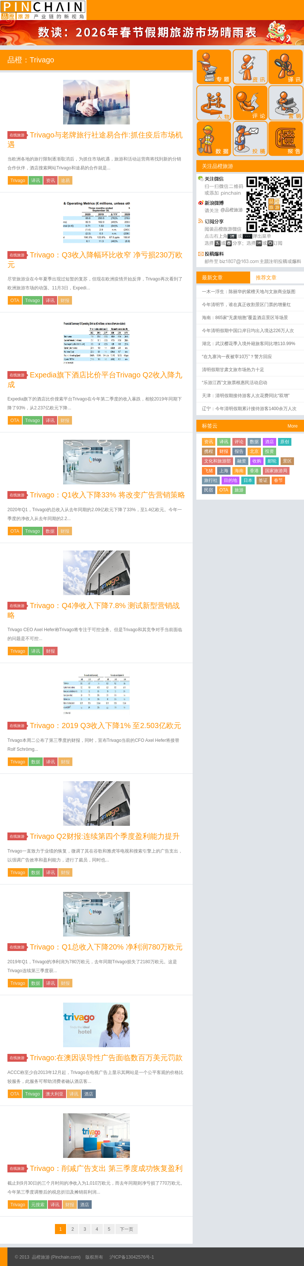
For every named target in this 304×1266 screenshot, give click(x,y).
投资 (269, 451)
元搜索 (38, 1204)
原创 (284, 441)
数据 (50, 531)
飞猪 (208, 470)
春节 (278, 480)
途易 (65, 180)
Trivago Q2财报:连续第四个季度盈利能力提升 (105, 836)
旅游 (239, 490)
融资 (241, 461)
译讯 (35, 180)
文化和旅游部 (217, 461)
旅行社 (211, 480)
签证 (263, 480)
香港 (254, 470)
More (293, 426)
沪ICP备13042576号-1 (131, 1257)
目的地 (230, 480)
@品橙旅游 (231, 209)
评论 (239, 441)
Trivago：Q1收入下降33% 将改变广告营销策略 (107, 495)
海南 (239, 470)
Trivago (17, 180)
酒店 (88, 1094)
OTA (14, 300)
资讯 (50, 180)
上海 (223, 470)
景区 (287, 461)
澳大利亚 (54, 1094)
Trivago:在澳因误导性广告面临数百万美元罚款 (106, 1058)
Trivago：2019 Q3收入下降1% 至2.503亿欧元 (105, 725)
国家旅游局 (276, 470)
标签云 (210, 426)
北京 (254, 451)
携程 (208, 451)
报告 (239, 451)
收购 (256, 461)
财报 (65, 300)
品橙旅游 (43, 10)
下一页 (126, 1229)
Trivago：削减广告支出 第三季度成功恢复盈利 (106, 1168)
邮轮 (272, 461)
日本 (247, 480)
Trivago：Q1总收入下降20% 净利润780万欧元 (106, 947)
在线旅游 (18, 135)
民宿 (208, 490)
